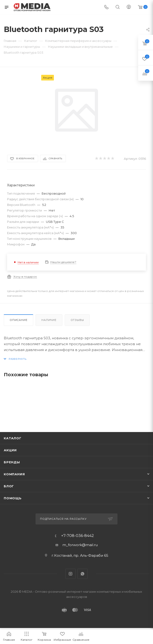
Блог (9, 486)
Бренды (12, 462)
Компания (14, 474)
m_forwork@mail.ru (80, 545)
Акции (10, 450)
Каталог (12, 438)
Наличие (48, 320)
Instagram (70, 574)
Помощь (13, 498)
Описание (18, 320)
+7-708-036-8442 (77, 536)
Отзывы (77, 320)
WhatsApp (82, 574)
